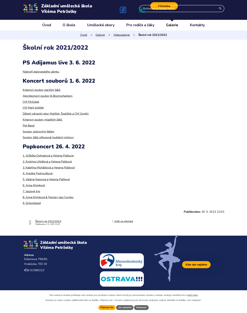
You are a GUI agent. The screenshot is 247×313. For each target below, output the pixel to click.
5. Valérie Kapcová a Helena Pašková (46, 179)
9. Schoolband (32, 203)
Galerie (172, 25)
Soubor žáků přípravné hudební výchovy (48, 137)
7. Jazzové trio (31, 191)
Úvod (46, 25)
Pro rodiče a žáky (140, 25)
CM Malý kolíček (33, 108)
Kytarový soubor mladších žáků (42, 120)
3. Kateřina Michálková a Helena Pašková (49, 167)
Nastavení (142, 307)
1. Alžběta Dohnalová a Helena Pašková (48, 156)
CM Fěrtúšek (31, 102)
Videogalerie (121, 35)
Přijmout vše (106, 307)
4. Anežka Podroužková (37, 173)
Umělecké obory (101, 25)
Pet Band (28, 125)
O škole (69, 25)
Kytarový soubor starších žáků (41, 90)
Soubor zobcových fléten (38, 131)
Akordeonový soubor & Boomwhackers (47, 96)
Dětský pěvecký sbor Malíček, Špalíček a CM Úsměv (56, 114)
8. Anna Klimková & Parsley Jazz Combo (48, 197)
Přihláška (164, 6)
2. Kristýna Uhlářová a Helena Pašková (47, 161)
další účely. (192, 295)
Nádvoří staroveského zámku (41, 72)
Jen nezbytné (125, 307)
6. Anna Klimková (34, 185)
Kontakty (197, 25)
